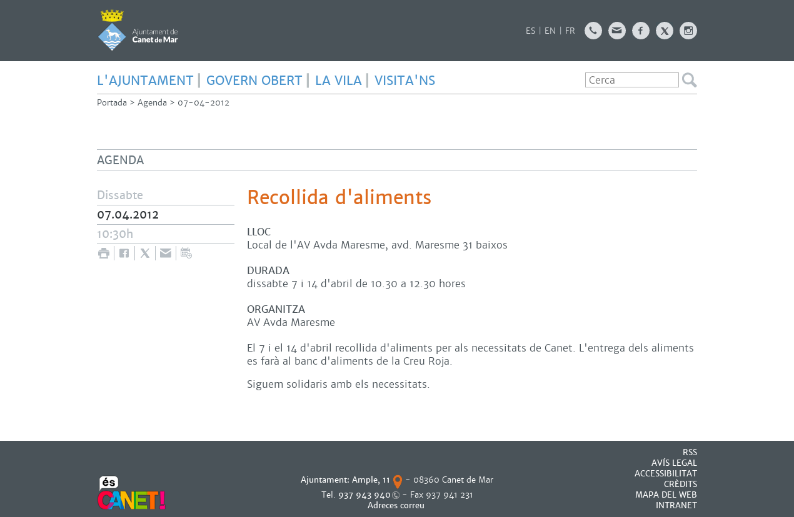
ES (530, 31)
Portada (112, 102)
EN (550, 31)
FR (570, 31)
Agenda (152, 102)
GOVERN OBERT (254, 80)
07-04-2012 (203, 102)
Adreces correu (397, 505)
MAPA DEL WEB (666, 495)
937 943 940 (364, 495)
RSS (690, 452)
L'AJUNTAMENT (145, 80)
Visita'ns (404, 80)
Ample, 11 (371, 480)
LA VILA (338, 80)
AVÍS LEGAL (674, 463)
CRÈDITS (680, 484)
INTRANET (676, 505)
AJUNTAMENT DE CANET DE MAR (138, 30)
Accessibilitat (666, 473)
